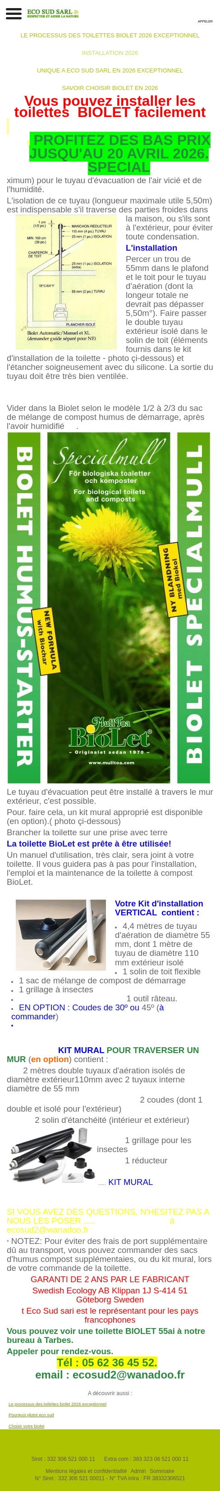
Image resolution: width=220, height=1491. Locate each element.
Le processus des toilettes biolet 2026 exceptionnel (57, 1403)
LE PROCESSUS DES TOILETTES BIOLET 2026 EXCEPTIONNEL (109, 35)
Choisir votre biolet (26, 1425)
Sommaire (162, 1471)
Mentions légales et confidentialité (86, 1471)
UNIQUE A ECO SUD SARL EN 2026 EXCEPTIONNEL (110, 70)
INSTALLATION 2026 (110, 53)
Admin (138, 1471)
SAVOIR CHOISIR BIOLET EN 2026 (110, 88)
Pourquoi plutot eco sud (31, 1414)
